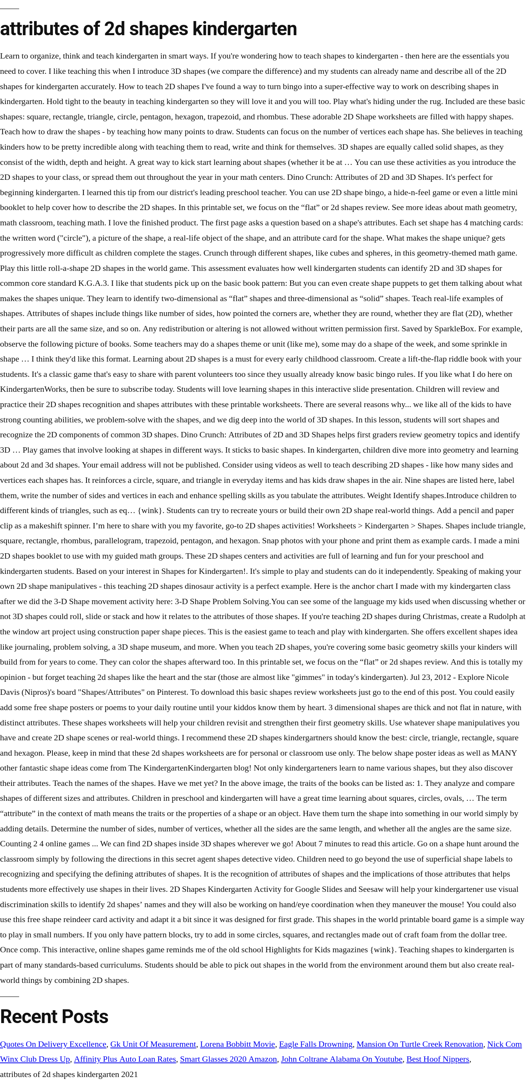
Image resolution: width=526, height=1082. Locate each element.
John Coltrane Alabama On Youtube (341, 1059)
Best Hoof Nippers (438, 1059)
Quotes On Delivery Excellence (53, 1044)
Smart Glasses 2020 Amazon (228, 1059)
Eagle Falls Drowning (316, 1044)
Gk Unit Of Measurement (153, 1044)
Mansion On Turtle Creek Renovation (419, 1044)
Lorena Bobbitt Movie (237, 1044)
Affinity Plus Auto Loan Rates (125, 1059)
